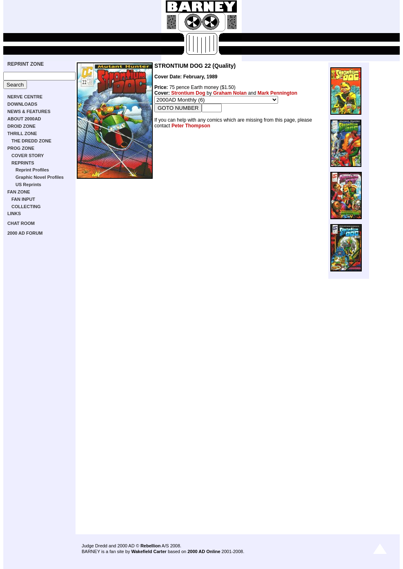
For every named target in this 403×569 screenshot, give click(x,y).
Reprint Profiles (32, 169)
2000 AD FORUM (24, 233)
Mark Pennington (277, 93)
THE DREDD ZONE (31, 140)
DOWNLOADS (22, 104)
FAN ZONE (18, 191)
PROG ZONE (20, 148)
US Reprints (28, 184)
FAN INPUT (23, 199)
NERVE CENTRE (24, 96)
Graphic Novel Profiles (40, 177)
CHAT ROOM (21, 223)
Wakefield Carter (148, 551)
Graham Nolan (230, 93)
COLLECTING (26, 206)
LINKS (14, 213)
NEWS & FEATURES (29, 111)
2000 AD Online (203, 551)
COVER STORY (27, 155)
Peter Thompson (190, 126)
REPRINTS (22, 162)
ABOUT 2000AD (24, 118)
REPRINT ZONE (25, 64)
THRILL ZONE (22, 133)
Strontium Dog (188, 93)
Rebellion (150, 545)
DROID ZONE (21, 126)
